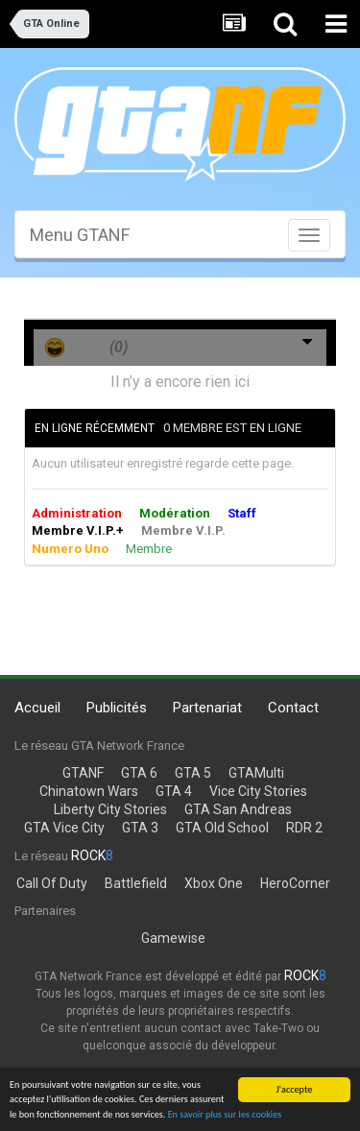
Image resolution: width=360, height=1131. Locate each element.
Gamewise (173, 938)
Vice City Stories (258, 791)
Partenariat (207, 707)
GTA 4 (174, 791)
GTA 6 (139, 773)
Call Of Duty (51, 883)
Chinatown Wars (88, 791)
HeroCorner (295, 883)
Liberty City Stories (110, 809)
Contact (293, 707)
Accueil (37, 707)
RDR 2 (304, 827)
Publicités (116, 707)
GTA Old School (222, 827)
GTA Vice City (64, 827)
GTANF (83, 773)
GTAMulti (256, 773)
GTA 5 (193, 773)
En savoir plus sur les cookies (225, 1114)
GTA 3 (140, 827)
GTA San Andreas (238, 809)
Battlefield (136, 883)
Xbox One (213, 883)
